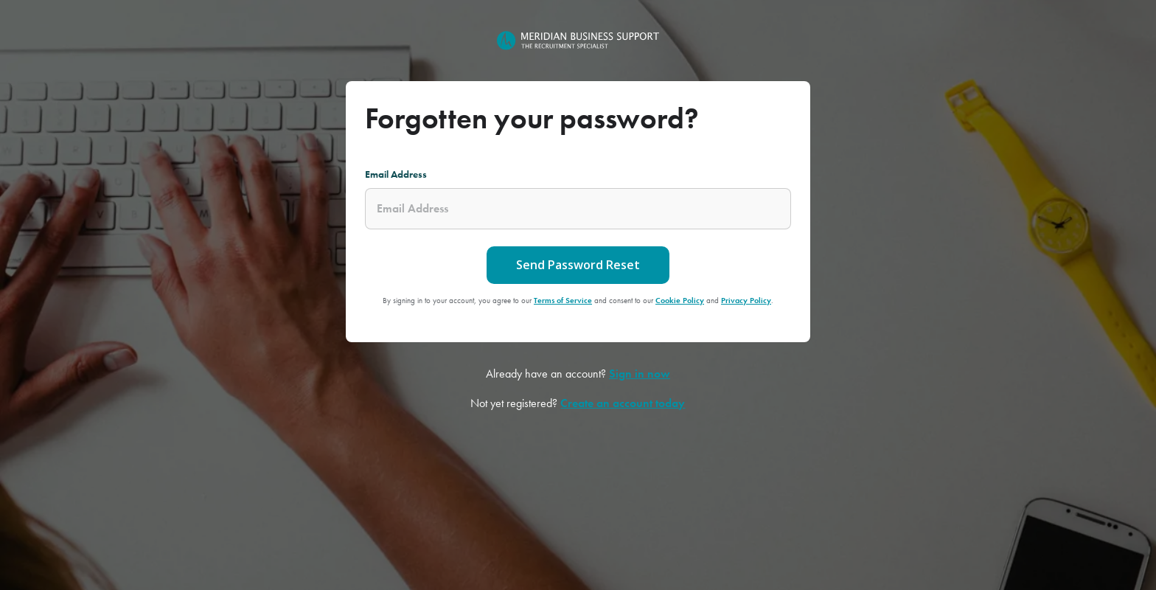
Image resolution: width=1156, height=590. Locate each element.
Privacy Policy (746, 300)
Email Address (396, 174)
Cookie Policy (679, 300)
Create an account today (622, 403)
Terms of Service (563, 300)
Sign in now (639, 374)
